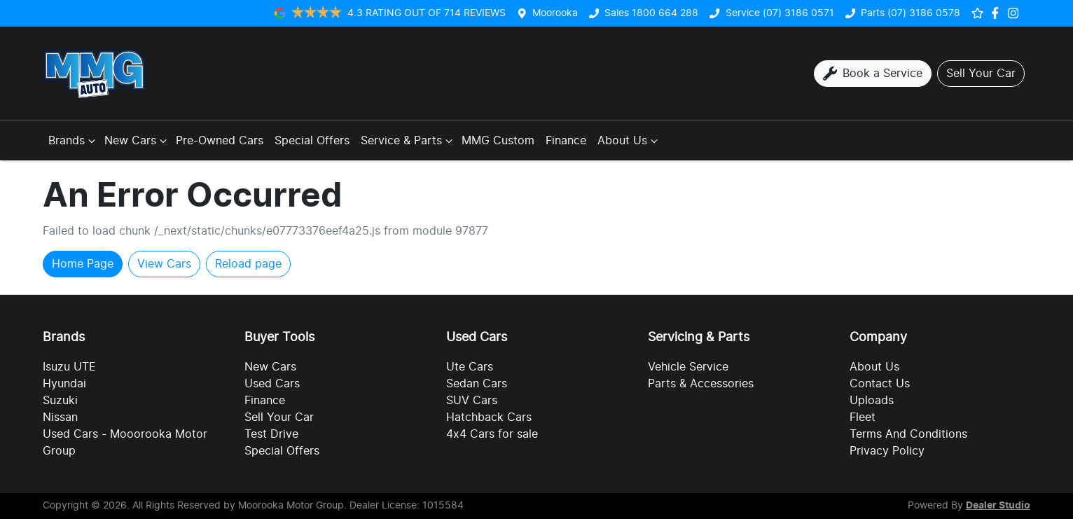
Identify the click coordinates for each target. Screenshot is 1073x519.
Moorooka (555, 13)
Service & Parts (408, 141)
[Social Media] (997, 13)
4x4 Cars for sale (492, 434)
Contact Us (880, 383)
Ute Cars (469, 367)
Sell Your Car (279, 417)
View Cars (164, 264)
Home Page (82, 264)
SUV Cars (471, 400)
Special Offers (312, 140)
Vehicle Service (688, 367)
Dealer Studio (998, 506)
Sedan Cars (476, 383)
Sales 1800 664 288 (651, 13)
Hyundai (64, 383)
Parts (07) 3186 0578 (910, 13)
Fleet (862, 417)
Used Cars (272, 383)
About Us (629, 141)
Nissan (60, 417)
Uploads (872, 400)
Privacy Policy (887, 451)
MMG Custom (498, 140)
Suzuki (60, 400)
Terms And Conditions (908, 434)
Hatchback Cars (489, 417)
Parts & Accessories (701, 383)
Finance (566, 140)
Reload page (248, 264)
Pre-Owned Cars (219, 140)
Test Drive (271, 434)
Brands (73, 141)
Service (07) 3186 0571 (780, 13)
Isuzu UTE (69, 367)
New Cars (137, 141)
